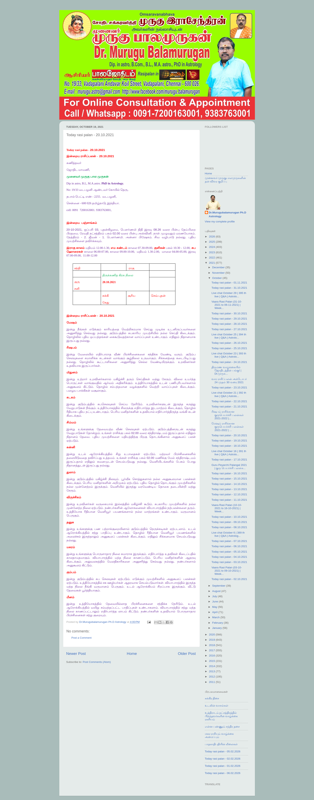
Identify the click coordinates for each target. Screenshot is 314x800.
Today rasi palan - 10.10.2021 (229, 516)
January (217, 627)
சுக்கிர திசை (212, 698)
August (216, 591)
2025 (212, 241)
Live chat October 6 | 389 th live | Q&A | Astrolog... (228, 534)
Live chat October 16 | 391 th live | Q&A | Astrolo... (228, 453)
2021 (212, 262)
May (215, 606)
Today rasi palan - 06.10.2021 (229, 546)
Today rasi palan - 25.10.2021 (229, 348)
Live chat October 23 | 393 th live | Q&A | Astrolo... (228, 355)
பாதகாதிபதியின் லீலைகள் (221, 744)
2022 (212, 257)
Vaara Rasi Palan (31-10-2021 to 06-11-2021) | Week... (226, 305)
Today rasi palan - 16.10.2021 (229, 473)
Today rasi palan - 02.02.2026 (223, 758)
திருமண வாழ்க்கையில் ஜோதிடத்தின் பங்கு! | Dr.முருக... (226, 370)
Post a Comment (81, 637)
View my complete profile (220, 221)
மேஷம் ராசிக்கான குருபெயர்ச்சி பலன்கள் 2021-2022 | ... (227, 426)
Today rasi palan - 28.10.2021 (229, 323)
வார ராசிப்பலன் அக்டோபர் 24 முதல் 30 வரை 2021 (229, 381)
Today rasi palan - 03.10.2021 (229, 562)
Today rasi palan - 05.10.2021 (229, 551)
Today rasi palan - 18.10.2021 (229, 445)
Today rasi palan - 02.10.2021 (229, 579)
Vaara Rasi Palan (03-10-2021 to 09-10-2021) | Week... (226, 570)
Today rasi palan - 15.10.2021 (229, 478)
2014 (212, 666)
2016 (212, 655)
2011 (212, 681)
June (215, 601)
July (215, 596)
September (219, 585)
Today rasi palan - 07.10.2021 (229, 541)
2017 (212, 650)
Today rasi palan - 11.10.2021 (229, 499)
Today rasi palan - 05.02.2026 (223, 751)
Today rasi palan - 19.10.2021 (229, 440)
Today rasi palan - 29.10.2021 (229, 318)
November (218, 272)
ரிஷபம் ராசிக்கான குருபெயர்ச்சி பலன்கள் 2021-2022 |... (227, 415)
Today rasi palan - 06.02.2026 (223, 773)
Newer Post (76, 653)
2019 (212, 639)
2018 (212, 645)
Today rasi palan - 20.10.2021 (229, 435)
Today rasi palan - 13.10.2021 (229, 489)
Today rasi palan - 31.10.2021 (229, 287)
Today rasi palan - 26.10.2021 (229, 342)
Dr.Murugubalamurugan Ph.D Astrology (227, 214)
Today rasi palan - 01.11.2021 (229, 282)
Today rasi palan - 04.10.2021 (229, 556)
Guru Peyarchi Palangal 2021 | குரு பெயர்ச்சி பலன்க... (229, 466)
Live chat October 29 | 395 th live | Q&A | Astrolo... (228, 294)
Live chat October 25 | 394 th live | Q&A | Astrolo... (228, 336)
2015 (212, 660)
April (215, 612)
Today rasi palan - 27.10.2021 (229, 329)
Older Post (187, 653)
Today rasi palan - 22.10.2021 (229, 401)
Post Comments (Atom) (97, 661)
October (217, 277)
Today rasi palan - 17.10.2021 (229, 459)
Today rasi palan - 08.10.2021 (229, 527)
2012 (212, 676)
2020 (212, 634)
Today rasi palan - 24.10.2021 (229, 362)
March (216, 617)
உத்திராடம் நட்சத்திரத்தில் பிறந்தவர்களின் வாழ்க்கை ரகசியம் (221, 716)
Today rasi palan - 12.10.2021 (229, 494)
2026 (212, 236)
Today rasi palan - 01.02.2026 (223, 765)
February (218, 622)
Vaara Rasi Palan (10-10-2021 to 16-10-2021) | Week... (226, 508)
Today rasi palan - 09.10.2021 (229, 522)
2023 (212, 252)
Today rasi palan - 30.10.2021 (229, 313)
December (218, 267)
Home (132, 653)
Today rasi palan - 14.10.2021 (229, 483)
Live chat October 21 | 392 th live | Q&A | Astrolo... (228, 394)
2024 (212, 246)
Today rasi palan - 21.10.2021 (229, 406)
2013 (212, 671)
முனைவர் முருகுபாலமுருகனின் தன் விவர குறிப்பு (225, 180)
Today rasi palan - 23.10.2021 (229, 387)
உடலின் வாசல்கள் (216, 705)
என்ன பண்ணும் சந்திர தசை (222, 726)
